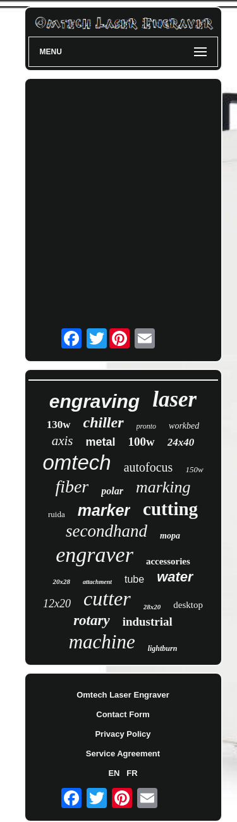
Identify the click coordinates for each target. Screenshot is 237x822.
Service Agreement (123, 753)
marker (104, 510)
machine (102, 642)
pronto (147, 426)
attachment (97, 581)
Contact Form (123, 714)
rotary (91, 620)
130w (59, 425)
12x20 (57, 603)
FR (131, 773)
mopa (170, 535)
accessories (168, 561)
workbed (184, 426)
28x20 (152, 607)
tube (134, 579)
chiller (103, 422)
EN (113, 773)
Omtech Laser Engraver (122, 695)
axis (62, 440)
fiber (71, 486)
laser (174, 399)
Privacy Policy (122, 734)
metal (101, 442)
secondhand (106, 530)
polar (112, 490)
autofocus (148, 467)
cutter (107, 598)
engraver (94, 554)
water (175, 577)
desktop (188, 605)
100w (141, 441)
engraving (94, 401)
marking (163, 487)
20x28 (61, 581)
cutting (170, 509)
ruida (56, 514)
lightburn (163, 648)
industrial (148, 621)
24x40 (181, 442)
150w (194, 469)
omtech (76, 462)
